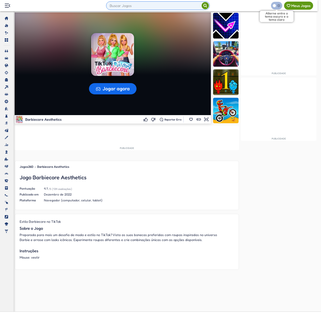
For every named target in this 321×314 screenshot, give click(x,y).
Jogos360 (26, 166)
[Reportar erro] (170, 119)
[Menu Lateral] (7, 6)
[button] (191, 119)
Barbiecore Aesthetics (53, 166)
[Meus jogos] (298, 6)
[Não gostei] (153, 119)
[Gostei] (146, 119)
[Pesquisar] (205, 5)
